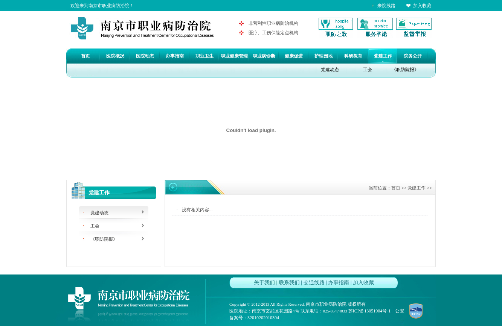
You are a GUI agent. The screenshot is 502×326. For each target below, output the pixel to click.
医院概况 (115, 56)
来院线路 (386, 5)
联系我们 (289, 282)
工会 (367, 69)
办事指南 (175, 56)
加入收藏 (422, 5)
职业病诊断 (264, 56)
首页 (85, 56)
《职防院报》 (405, 69)
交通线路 (314, 282)
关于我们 (264, 282)
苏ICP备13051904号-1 (369, 311)
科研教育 (353, 56)
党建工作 (383, 56)
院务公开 (413, 56)
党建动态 (330, 69)
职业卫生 (204, 56)
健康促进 (294, 56)
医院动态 (145, 56)
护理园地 (323, 56)
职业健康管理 (234, 56)
